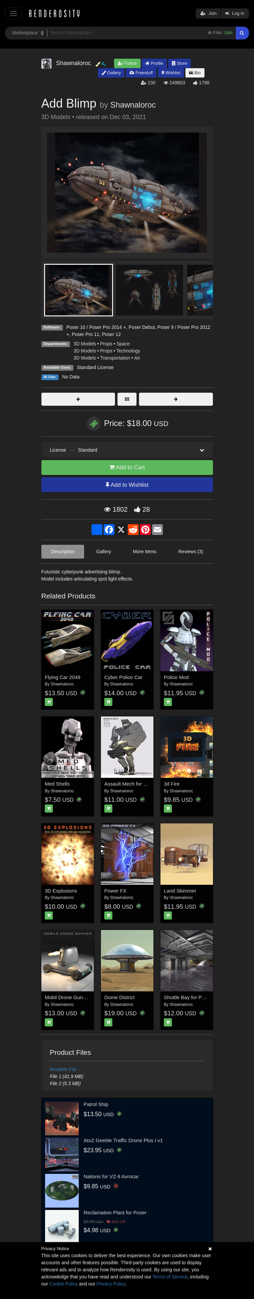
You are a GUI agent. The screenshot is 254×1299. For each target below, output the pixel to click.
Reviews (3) (190, 551)
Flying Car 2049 (62, 677)
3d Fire (172, 784)
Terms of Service (169, 1276)
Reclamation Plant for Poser (115, 1212)
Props (106, 343)
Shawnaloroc (133, 105)
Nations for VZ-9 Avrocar (111, 1176)
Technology (128, 351)
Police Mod (176, 677)
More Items (144, 551)
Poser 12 (111, 334)
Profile (154, 63)
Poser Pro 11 (85, 334)
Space (123, 343)
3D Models (85, 343)
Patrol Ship (96, 1104)
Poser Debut (142, 327)
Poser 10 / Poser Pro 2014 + (96, 327)
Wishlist (170, 72)
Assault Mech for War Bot (132, 784)
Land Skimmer (180, 891)
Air (137, 358)
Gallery (111, 72)
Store (179, 63)
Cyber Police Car (123, 677)
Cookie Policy (63, 1284)
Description (62, 551)
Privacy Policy (111, 1284)
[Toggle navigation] (13, 13)
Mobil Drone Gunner (67, 997)
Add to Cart (127, 467)
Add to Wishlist (127, 485)
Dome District (119, 997)
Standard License (95, 367)
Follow (127, 63)
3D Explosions (61, 891)
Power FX (115, 891)
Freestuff (141, 72)
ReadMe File (63, 1069)
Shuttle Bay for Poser (188, 997)
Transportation (115, 358)
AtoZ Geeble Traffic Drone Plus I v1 (123, 1140)
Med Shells (57, 784)
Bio (195, 72)
